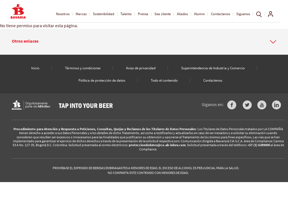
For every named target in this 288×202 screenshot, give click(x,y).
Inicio (35, 68)
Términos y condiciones (82, 68)
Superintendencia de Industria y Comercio (213, 68)
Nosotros (62, 14)
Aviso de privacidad (141, 68)
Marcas (81, 14)
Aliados (182, 14)
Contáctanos (220, 14)
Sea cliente (162, 14)
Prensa (143, 14)
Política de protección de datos (101, 80)
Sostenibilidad (103, 14)
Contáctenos (212, 80)
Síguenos (243, 14)
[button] (144, 41)
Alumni (199, 14)
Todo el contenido (164, 80)
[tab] (144, 42)
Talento (126, 14)
